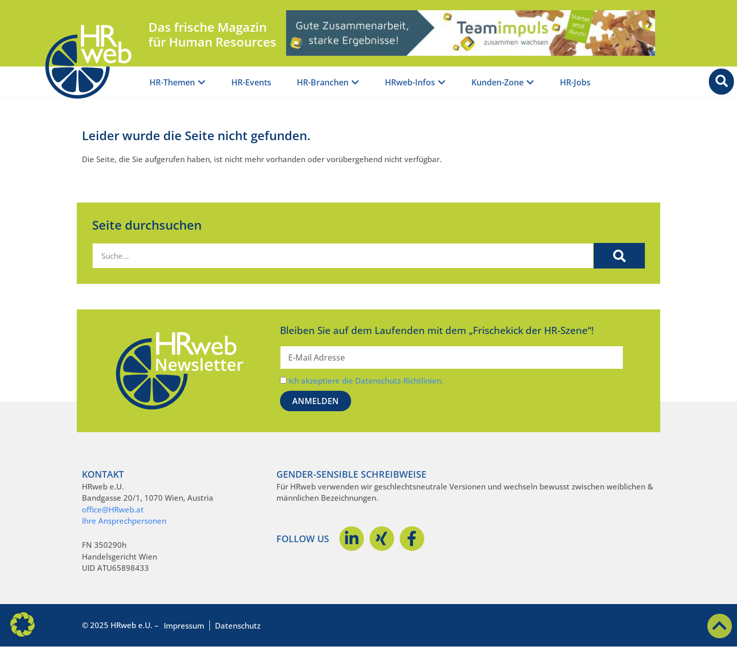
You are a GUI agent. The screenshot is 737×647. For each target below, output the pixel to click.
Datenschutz (238, 625)
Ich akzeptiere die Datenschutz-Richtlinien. (366, 380)
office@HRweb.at (113, 509)
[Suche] (619, 256)
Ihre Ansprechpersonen (124, 521)
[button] (22, 624)
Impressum (184, 625)
